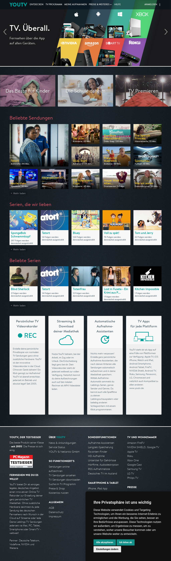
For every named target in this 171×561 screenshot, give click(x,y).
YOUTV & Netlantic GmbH (64, 451)
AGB (51, 508)
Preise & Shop (57, 488)
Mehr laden (19, 193)
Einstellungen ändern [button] (107, 549)
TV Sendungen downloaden (64, 479)
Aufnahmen (75, 4)
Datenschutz (56, 512)
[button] (159, 4)
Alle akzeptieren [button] (104, 542)
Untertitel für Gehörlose (102, 460)
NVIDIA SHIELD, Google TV (143, 447)
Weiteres (99, 4)
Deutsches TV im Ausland (102, 473)
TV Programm (54, 4)
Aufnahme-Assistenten (101, 443)
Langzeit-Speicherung (100, 447)
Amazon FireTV (135, 443)
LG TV (130, 473)
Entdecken (36, 4)
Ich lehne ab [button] (125, 542)
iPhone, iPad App (97, 488)
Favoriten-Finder (97, 451)
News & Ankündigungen (62, 443)
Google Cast (134, 464)
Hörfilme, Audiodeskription (103, 464)
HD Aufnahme (96, 456)
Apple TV (132, 451)
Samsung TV (134, 469)
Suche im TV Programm (62, 484)
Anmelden (150, 4)
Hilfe (117, 4)
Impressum (55, 516)
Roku (130, 456)
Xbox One (133, 460)
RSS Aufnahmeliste (99, 469)
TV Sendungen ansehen (62, 475)
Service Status (57, 447)
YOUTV (18, 4)
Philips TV (132, 478)
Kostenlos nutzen (59, 493)
